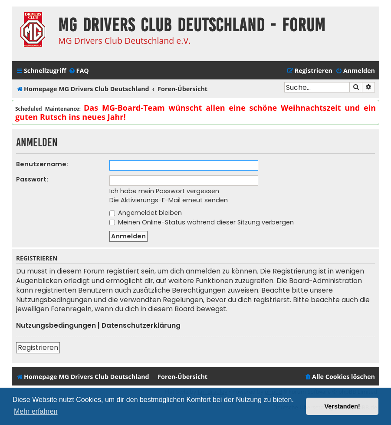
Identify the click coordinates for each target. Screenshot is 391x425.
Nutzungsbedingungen (56, 325)
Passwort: (32, 179)
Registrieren (38, 347)
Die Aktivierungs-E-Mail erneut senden (168, 200)
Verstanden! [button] (342, 406)
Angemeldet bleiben (145, 212)
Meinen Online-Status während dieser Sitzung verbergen (201, 222)
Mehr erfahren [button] (36, 411)
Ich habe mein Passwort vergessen (164, 191)
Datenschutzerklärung (141, 325)
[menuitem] (79, 70)
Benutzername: (42, 164)
